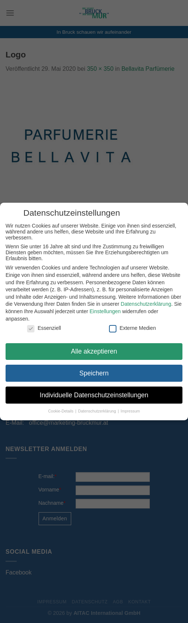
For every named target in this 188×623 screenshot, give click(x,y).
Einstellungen (104, 311)
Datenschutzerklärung (145, 304)
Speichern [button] (93, 373)
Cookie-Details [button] (60, 411)
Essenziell (43, 328)
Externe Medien (131, 328)
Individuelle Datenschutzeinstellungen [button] (93, 395)
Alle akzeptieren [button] (93, 351)
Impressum (129, 411)
